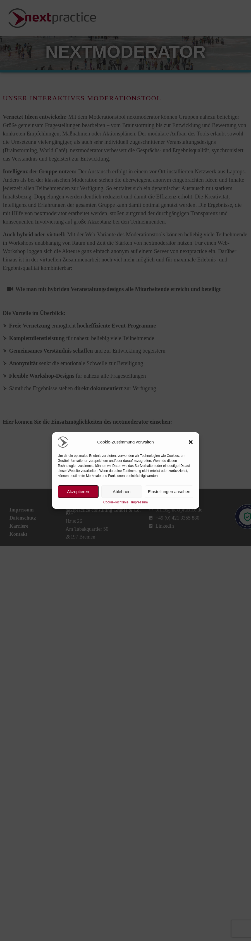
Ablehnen (121, 491)
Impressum (139, 502)
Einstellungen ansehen (169, 491)
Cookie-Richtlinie (115, 502)
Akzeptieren (78, 491)
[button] (190, 442)
